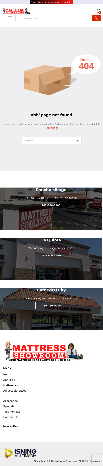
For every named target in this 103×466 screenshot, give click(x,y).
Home (7, 374)
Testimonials (11, 411)
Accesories (10, 400)
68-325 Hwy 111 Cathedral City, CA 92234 (51, 298)
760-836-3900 (51, 205)
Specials (8, 406)
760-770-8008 (51, 305)
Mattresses (10, 385)
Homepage (51, 128)
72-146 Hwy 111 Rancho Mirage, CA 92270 (51, 198)
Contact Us (10, 417)
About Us (9, 380)
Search (96, 18)
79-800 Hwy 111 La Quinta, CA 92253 (51, 248)
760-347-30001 (51, 255)
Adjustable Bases (14, 390)
